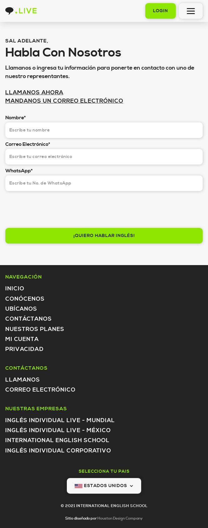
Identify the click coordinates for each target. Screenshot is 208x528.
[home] (21, 11)
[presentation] (52, 208)
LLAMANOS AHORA (34, 92)
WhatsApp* (18, 171)
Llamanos (22, 379)
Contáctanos (28, 319)
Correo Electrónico (40, 389)
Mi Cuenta (22, 339)
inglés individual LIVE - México (58, 430)
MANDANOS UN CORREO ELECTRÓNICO (64, 101)
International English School (57, 440)
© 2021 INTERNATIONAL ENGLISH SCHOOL (104, 506)
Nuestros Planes (34, 329)
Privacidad (24, 349)
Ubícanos (21, 309)
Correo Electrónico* (27, 144)
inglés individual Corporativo (58, 450)
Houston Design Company (120, 518)
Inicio (14, 288)
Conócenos (25, 299)
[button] (104, 486)
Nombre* (15, 118)
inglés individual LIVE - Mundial (60, 420)
